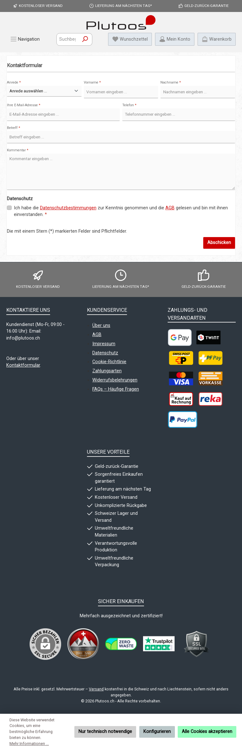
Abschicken (219, 242)
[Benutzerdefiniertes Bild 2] (121, 644)
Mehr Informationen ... (29, 743)
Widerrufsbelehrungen (114, 380)
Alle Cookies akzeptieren (207, 731)
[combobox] (67, 39)
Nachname (170, 82)
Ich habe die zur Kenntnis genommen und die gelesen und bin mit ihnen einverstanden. (121, 211)
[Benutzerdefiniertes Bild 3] (159, 644)
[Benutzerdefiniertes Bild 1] (83, 644)
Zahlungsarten (107, 371)
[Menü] (25, 39)
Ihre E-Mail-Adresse (23, 105)
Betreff (13, 128)
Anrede (14, 82)
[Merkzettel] (130, 39)
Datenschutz (105, 353)
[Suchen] (85, 39)
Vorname (92, 82)
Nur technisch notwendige (105, 731)
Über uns (101, 325)
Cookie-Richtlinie (109, 361)
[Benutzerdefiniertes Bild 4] (196, 644)
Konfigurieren (157, 731)
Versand (96, 689)
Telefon (129, 105)
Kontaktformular (23, 365)
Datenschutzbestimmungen (68, 208)
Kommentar (17, 150)
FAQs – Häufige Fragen (115, 389)
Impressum (103, 343)
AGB (170, 208)
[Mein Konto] (174, 39)
